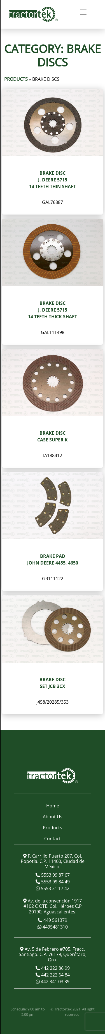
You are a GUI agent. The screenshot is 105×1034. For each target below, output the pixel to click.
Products (16, 79)
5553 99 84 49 (55, 882)
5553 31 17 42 (54, 888)
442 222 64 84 (55, 975)
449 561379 (54, 920)
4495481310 (54, 927)
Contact (52, 838)
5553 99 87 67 (55, 875)
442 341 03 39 (54, 981)
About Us (52, 817)
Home (52, 806)
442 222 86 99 (55, 968)
